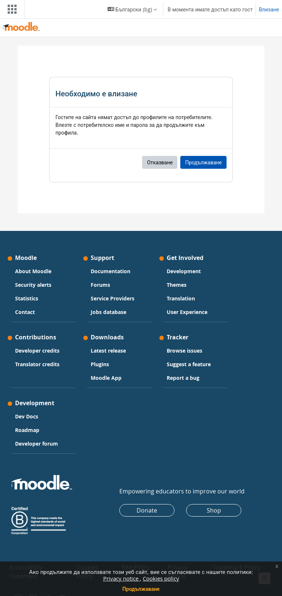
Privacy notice (121, 578)
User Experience (187, 311)
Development (184, 271)
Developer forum (36, 443)
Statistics (26, 298)
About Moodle (33, 271)
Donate (147, 510)
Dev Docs (26, 416)
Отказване (160, 162)
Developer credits (37, 350)
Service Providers (112, 298)
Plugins (100, 364)
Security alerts (33, 284)
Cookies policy (161, 578)
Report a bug (183, 377)
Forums (100, 284)
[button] (132, 9)
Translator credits (37, 364)
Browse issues (184, 350)
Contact (25, 311)
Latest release (108, 350)
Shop (214, 510)
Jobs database (108, 311)
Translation (181, 298)
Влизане (269, 9)
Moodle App (106, 377)
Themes (177, 284)
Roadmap (27, 430)
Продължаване (140, 588)
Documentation (110, 271)
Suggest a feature (189, 364)
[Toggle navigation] (10, 9)
